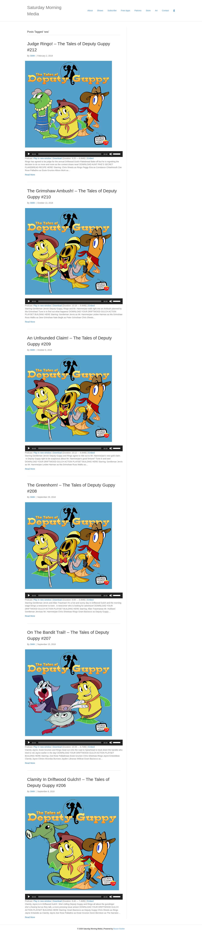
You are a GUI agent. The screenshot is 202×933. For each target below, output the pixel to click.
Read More (30, 175)
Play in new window (42, 158)
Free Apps (125, 10)
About (90, 10)
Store (148, 10)
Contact (165, 10)
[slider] (69, 154)
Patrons (138, 10)
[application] (74, 154)
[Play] (28, 154)
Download (57, 158)
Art (156, 10)
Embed (90, 158)
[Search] (173, 10)
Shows (100, 10)
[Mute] (110, 154)
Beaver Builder (119, 929)
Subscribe (111, 10)
